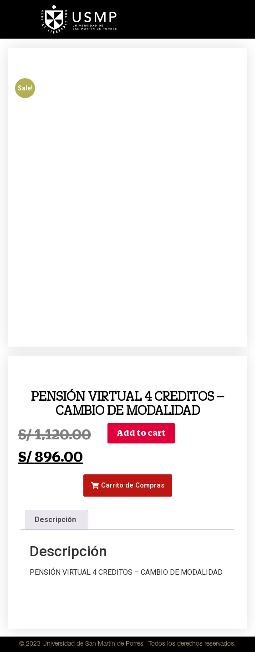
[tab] (57, 520)
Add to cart (141, 433)
